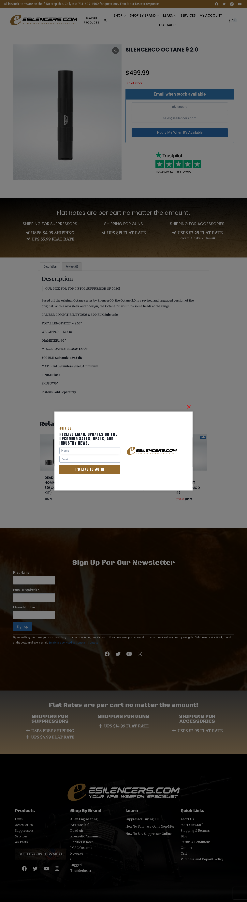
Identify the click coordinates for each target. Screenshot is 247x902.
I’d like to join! (89, 469)
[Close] (189, 407)
